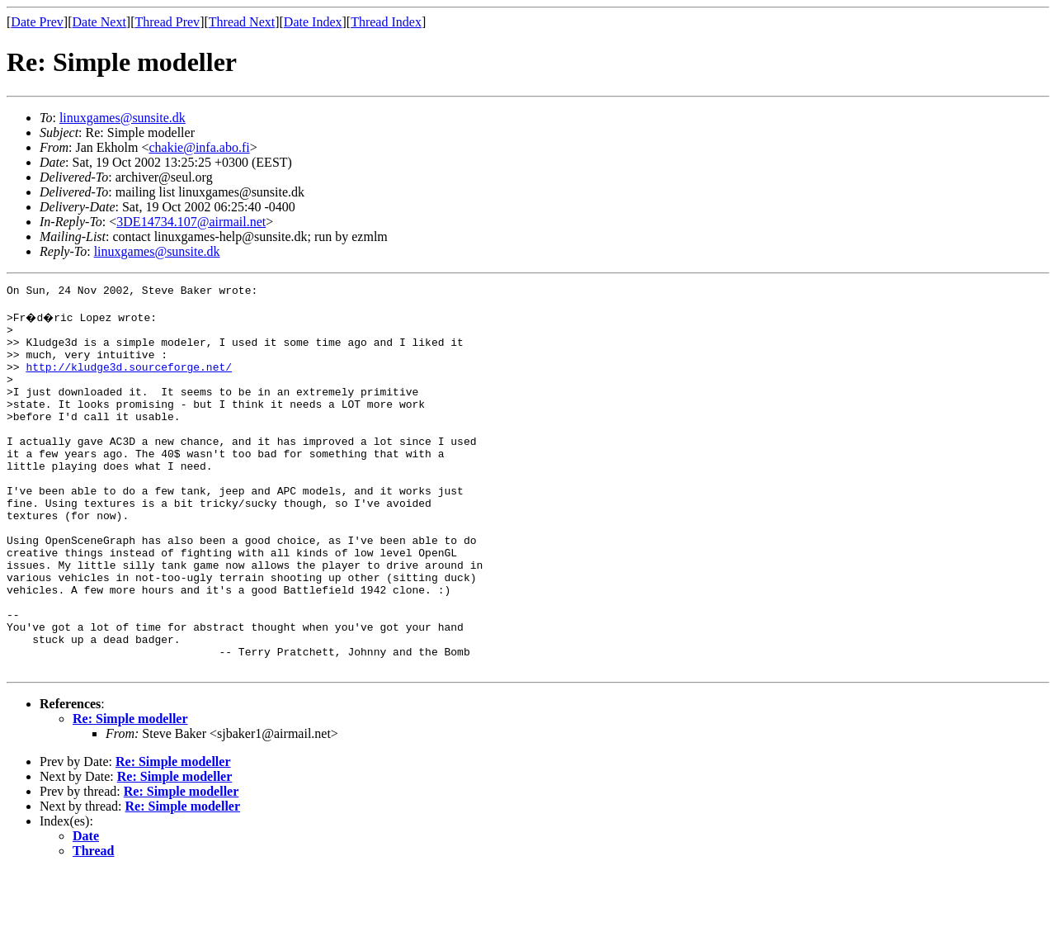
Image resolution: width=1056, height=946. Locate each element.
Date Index (313, 22)
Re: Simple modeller (130, 793)
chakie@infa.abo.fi (198, 147)
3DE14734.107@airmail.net (191, 222)
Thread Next (242, 22)
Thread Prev (167, 22)
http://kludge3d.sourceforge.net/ (129, 381)
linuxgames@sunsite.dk (122, 118)
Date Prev (37, 22)
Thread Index (386, 22)
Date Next (99, 22)
